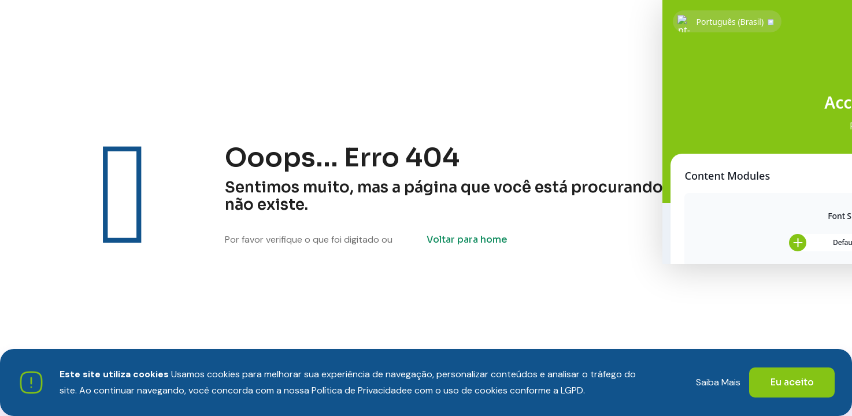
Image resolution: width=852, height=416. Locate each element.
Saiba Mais (718, 382)
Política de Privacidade (359, 390)
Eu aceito (792, 382)
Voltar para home (467, 239)
